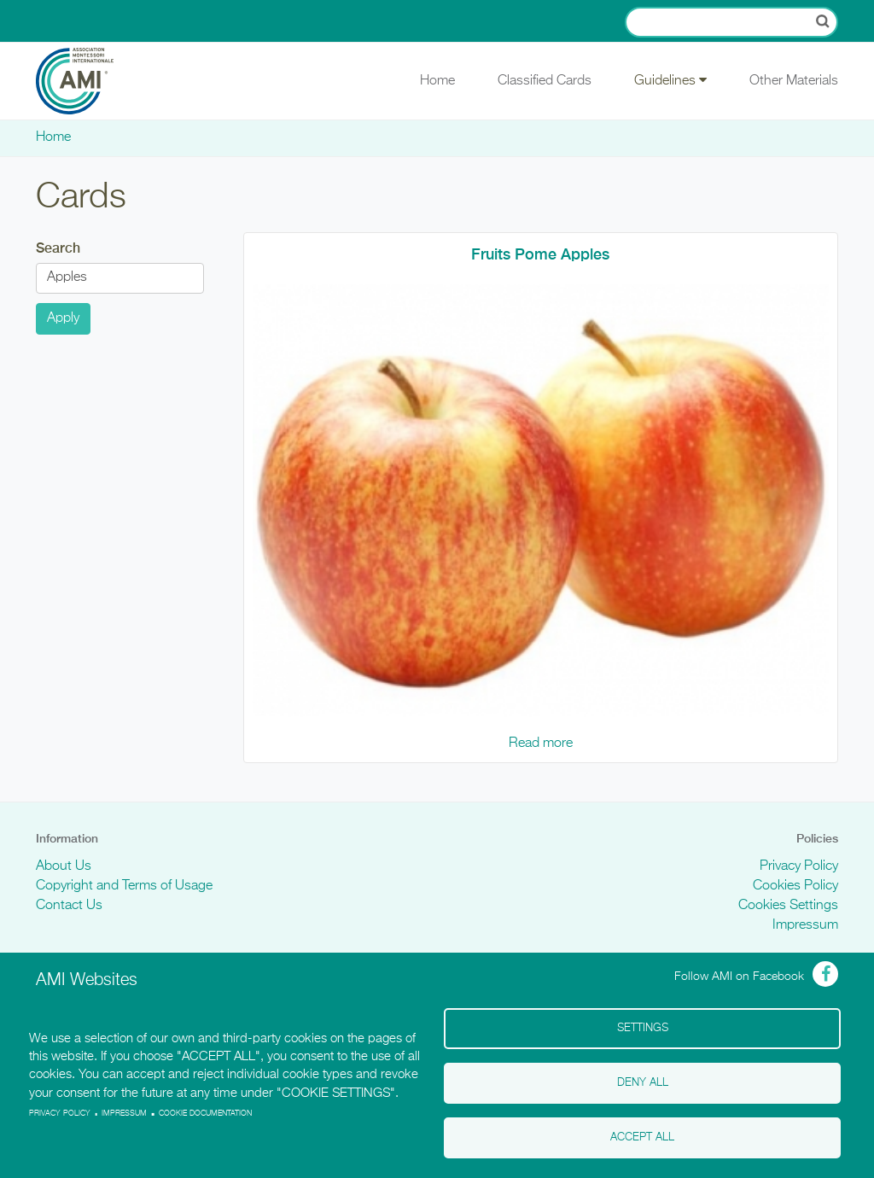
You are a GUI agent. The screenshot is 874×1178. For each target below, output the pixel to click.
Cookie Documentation (205, 1113)
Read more (541, 743)
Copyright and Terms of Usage (124, 886)
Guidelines (670, 80)
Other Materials (793, 81)
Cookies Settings (788, 906)
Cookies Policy (795, 886)
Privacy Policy (799, 866)
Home (437, 81)
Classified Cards (544, 81)
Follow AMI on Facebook (739, 977)
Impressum (805, 925)
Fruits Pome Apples (540, 254)
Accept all (642, 1137)
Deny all (642, 1082)
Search (58, 248)
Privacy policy (59, 1113)
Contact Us (69, 906)
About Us (63, 866)
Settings (642, 1028)
